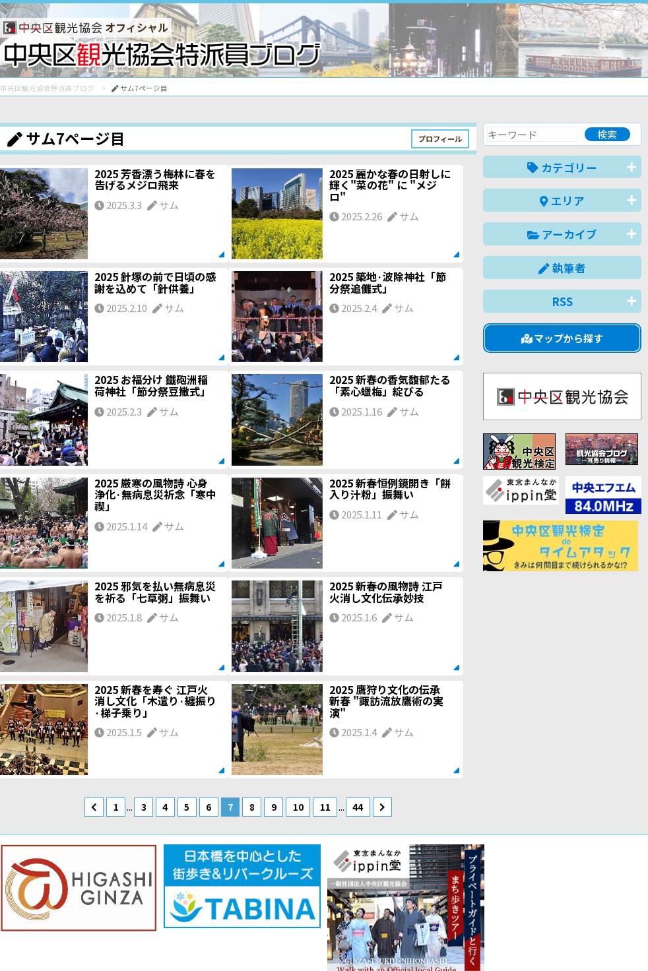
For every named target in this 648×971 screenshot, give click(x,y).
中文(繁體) (574, 940)
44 (357, 806)
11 (325, 806)
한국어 (626, 940)
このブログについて (159, 913)
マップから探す (562, 338)
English (459, 940)
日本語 (413, 940)
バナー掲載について (50, 913)
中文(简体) (513, 940)
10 (298, 806)
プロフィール (440, 138)
